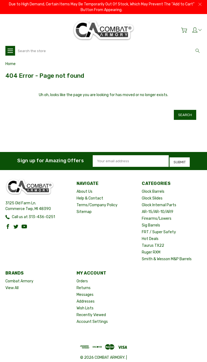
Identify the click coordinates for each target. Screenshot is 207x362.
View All (12, 284)
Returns (84, 284)
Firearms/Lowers (156, 214)
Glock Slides (152, 194)
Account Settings (92, 318)
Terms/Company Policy (97, 201)
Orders (82, 277)
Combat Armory (19, 277)
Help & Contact (90, 194)
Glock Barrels (153, 187)
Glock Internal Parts (159, 201)
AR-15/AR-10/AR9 (157, 208)
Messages (85, 291)
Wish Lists (85, 304)
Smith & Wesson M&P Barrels (167, 255)
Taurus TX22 (153, 241)
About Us (84, 187)
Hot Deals (150, 235)
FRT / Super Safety (159, 228)
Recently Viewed (91, 311)
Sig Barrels (151, 221)
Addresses (86, 297)
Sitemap (84, 208)
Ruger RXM (151, 248)
